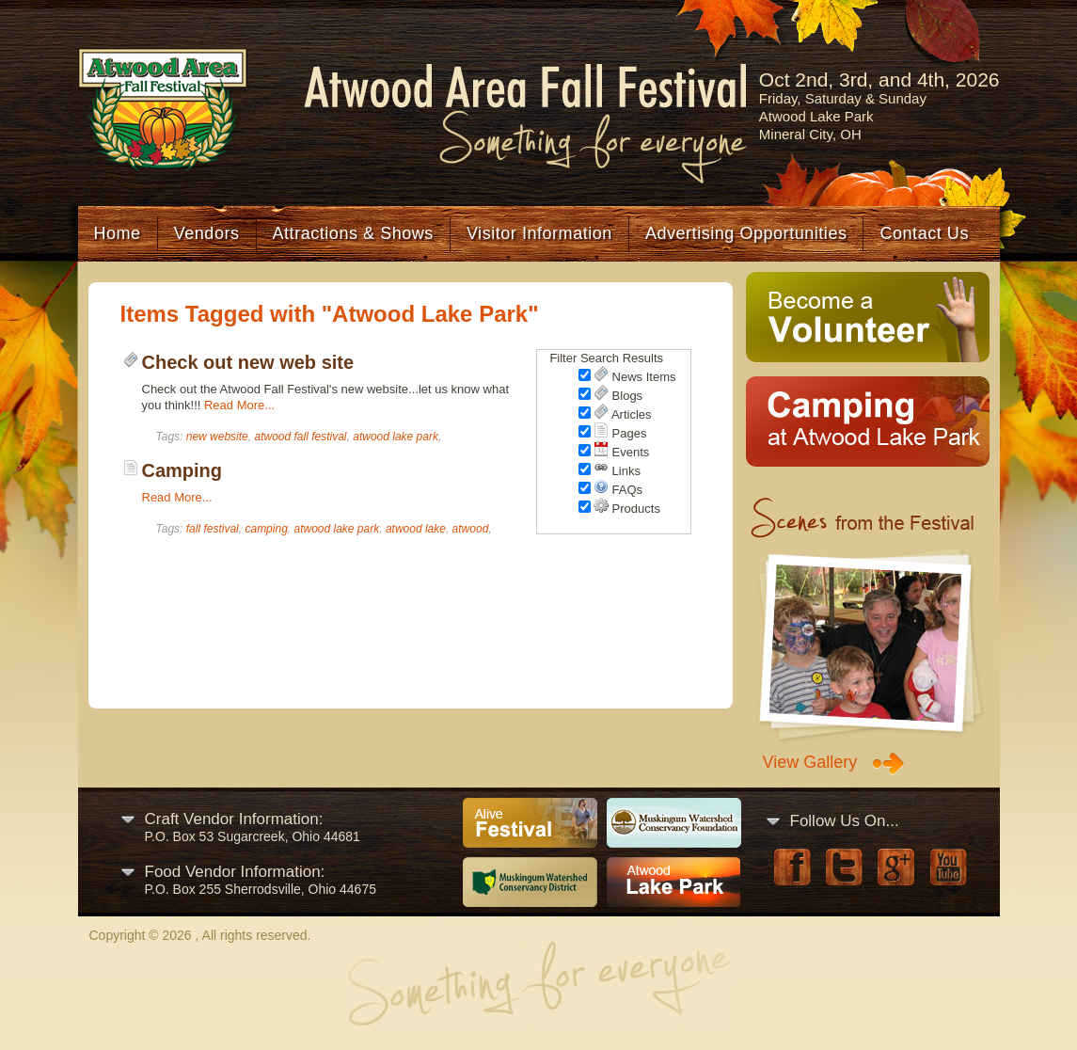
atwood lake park (395, 436)
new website (217, 436)
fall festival (212, 528)
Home (117, 233)
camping (266, 528)
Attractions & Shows (353, 233)
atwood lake (416, 528)
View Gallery (810, 762)
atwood (470, 528)
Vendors (207, 233)
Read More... (239, 405)
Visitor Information (539, 233)
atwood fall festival (300, 436)
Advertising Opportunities (746, 233)
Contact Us (923, 233)
